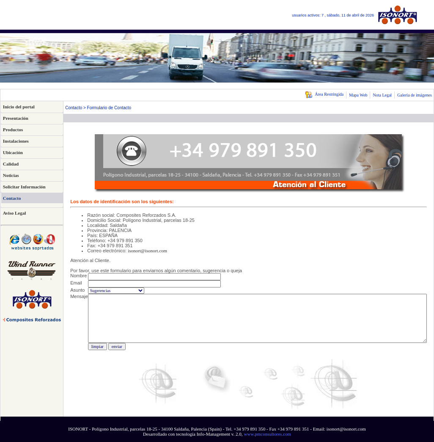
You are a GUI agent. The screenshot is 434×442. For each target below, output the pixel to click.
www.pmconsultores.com (267, 433)
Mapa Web (358, 95)
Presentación (15, 118)
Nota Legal (382, 95)
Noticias (11, 175)
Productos (13, 129)
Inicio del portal (19, 106)
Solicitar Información (24, 186)
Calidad (11, 163)
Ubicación (13, 152)
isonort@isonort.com (147, 250)
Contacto (12, 198)
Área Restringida (324, 94)
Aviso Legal (14, 212)
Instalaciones (16, 141)
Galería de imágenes (414, 95)
